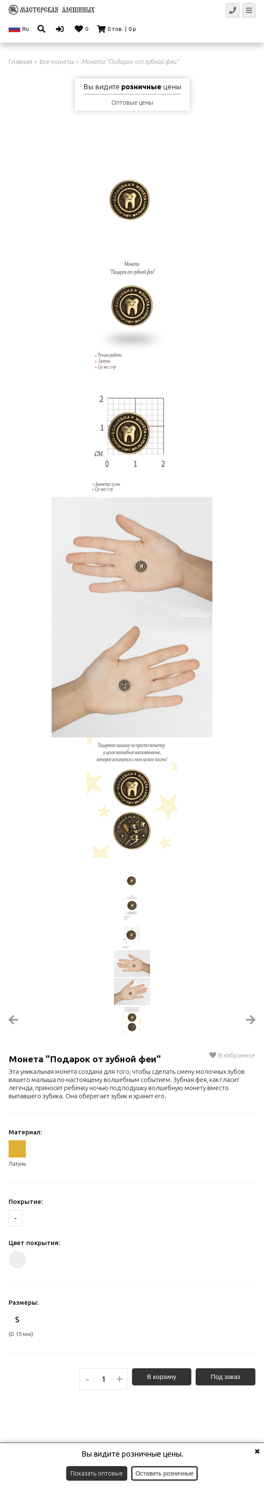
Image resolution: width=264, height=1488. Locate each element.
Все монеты (57, 61)
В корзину (161, 1376)
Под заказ (225, 1376)
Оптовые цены (132, 102)
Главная (20, 61)
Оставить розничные (164, 1473)
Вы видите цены (132, 87)
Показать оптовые (97, 1473)
